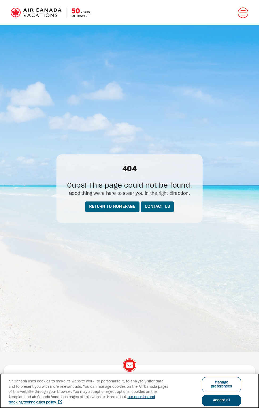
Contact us (157, 206)
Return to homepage (112, 206)
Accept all (221, 400)
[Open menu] (243, 12)
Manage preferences (221, 385)
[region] (129, 391)
